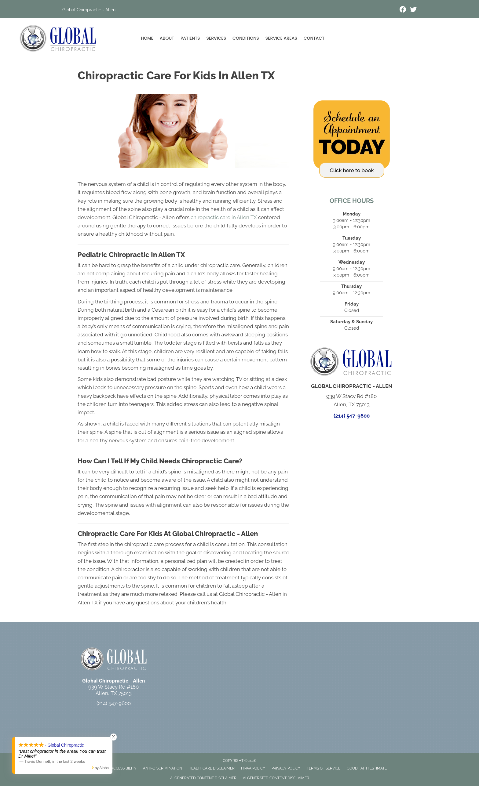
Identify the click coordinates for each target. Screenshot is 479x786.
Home (147, 38)
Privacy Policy (286, 768)
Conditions (245, 38)
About (167, 38)
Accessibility (124, 768)
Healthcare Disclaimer (211, 768)
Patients (190, 38)
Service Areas (281, 38)
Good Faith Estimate (367, 768)
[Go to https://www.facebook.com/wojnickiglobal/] (403, 10)
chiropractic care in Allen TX (224, 217)
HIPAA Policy (253, 768)
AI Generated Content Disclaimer (203, 778)
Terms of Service (323, 768)
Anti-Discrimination (162, 768)
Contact (314, 38)
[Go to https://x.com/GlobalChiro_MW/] (413, 10)
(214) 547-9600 (352, 416)
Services (216, 38)
